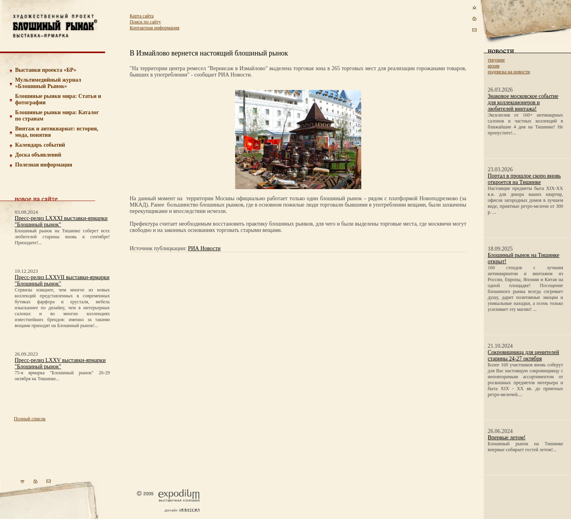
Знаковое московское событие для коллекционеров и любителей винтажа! (523, 102)
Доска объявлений (38, 155)
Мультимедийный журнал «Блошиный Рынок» (48, 83)
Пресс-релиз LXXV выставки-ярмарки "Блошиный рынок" (60, 363)
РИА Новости (204, 248)
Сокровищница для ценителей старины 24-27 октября (523, 355)
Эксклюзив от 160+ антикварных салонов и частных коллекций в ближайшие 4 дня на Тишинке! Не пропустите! (525, 124)
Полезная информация (43, 165)
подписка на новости (509, 72)
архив (493, 66)
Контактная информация (154, 28)
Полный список (30, 418)
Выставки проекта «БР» (46, 70)
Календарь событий (40, 145)
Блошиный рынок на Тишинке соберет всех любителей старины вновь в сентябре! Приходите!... (62, 236)
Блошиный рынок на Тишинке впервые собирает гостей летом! (525, 446)
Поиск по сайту (145, 22)
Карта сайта (142, 16)
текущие (496, 60)
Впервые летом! (506, 437)
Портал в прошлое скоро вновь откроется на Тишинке (524, 179)
